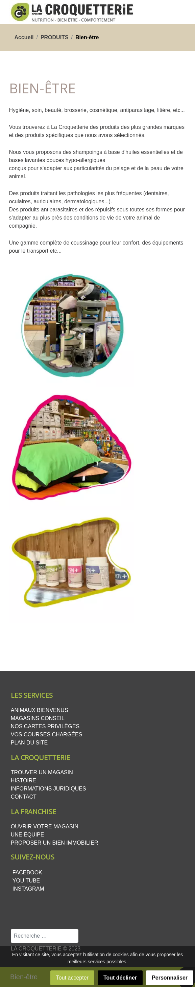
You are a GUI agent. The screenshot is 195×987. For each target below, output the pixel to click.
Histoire (23, 780)
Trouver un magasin (42, 772)
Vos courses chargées (46, 734)
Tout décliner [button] (120, 978)
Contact (23, 797)
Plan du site (29, 742)
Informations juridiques (48, 788)
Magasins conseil (38, 718)
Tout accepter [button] (72, 978)
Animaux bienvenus (39, 710)
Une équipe (27, 834)
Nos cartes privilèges (45, 726)
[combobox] (44, 936)
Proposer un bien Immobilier (54, 843)
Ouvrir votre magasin (44, 826)
